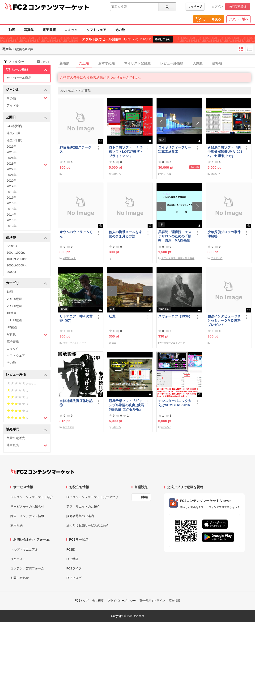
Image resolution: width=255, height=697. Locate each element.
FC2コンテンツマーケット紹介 (31, 497)
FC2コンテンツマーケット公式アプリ (92, 497)
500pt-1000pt (16, 252)
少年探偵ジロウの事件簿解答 (224, 234)
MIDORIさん (69, 258)
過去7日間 (14, 133)
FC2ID (70, 549)
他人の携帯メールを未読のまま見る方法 (125, 234)
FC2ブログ (73, 578)
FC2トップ (82, 600)
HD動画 (12, 327)
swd (114, 343)
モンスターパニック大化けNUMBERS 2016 (174, 403)
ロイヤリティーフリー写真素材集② (174, 149)
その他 (120, 30)
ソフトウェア (96, 30)
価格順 (217, 63)
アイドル (13, 105)
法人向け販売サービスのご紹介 (87, 525)
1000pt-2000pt (16, 259)
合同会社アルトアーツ (74, 343)
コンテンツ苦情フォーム (27, 568)
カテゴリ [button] (26, 283)
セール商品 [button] (26, 69)
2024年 (12, 158)
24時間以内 (14, 126)
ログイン (217, 6)
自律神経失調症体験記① (76, 403)
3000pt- (12, 272)
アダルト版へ (238, 19)
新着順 (64, 63)
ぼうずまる (216, 258)
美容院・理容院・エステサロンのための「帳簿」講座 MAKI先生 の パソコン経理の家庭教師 (174, 236)
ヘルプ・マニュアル (24, 549)
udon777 (116, 174)
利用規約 (16, 525)
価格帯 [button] (26, 238)
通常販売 (27, 445)
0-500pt (12, 246)
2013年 (12, 220)
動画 (11, 30)
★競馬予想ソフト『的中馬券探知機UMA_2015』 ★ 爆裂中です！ (225, 151)
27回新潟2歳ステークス (75, 149)
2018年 (12, 192)
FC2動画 (72, 559)
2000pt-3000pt (16, 265)
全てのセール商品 (19, 78)
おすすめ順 (106, 63)
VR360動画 (14, 306)
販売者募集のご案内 (80, 516)
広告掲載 (174, 600)
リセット (43, 61)
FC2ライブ (73, 568)
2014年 (12, 214)
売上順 (84, 63)
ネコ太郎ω (68, 427)
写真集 (29, 30)
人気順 (198, 63)
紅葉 (112, 316)
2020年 (12, 180)
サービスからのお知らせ (27, 506)
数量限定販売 (16, 438)
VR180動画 (14, 299)
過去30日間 (14, 140)
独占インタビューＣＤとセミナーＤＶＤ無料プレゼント (224, 320)
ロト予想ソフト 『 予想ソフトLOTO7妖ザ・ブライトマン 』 (126, 151)
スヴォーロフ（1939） (175, 316)
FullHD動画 (14, 320)
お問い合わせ (19, 578)
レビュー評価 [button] (26, 374)
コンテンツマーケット (58, 7)
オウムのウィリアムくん (76, 234)
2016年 (12, 203)
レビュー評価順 (171, 63)
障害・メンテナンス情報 (27, 516)
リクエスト (18, 559)
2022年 (12, 169)
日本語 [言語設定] (143, 497)
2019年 (12, 186)
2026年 (12, 146)
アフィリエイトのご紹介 (83, 506)
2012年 (12, 226)
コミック (71, 30)
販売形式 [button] (26, 429)
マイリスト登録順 (137, 63)
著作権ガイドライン (152, 600)
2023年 (27, 164)
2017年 (12, 197)
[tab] (156, 63)
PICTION (166, 174)
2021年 (12, 175)
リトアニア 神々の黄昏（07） (76, 318)
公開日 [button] (26, 117)
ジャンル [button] (26, 90)
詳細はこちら (162, 39)
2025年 (12, 152)
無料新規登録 (237, 6)
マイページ (195, 6)
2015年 (12, 209)
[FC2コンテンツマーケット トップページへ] (42, 471)
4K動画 (12, 313)
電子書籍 (49, 30)
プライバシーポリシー (121, 600)
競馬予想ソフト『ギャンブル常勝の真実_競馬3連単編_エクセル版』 (126, 405)
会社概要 (98, 600)
